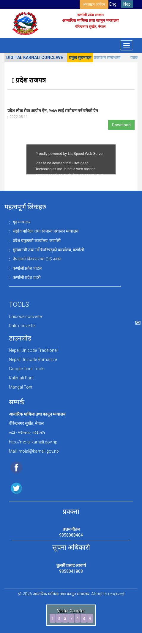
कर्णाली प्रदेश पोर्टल (25, 268)
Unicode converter (26, 316)
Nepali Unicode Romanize (33, 359)
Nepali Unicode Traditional (33, 350)
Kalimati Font (21, 378)
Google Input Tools (27, 368)
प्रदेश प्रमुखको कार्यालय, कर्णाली (35, 240)
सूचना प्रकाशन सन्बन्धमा (106, 57)
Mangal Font (20, 387)
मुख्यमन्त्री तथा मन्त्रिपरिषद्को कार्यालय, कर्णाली (46, 249)
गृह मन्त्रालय (20, 222)
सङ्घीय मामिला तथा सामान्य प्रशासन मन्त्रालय (43, 231)
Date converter (22, 325)
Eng (112, 4)
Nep (127, 4)
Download (121, 125)
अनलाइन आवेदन (94, 4)
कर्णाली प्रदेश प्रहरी (25, 277)
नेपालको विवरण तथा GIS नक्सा (35, 259)
